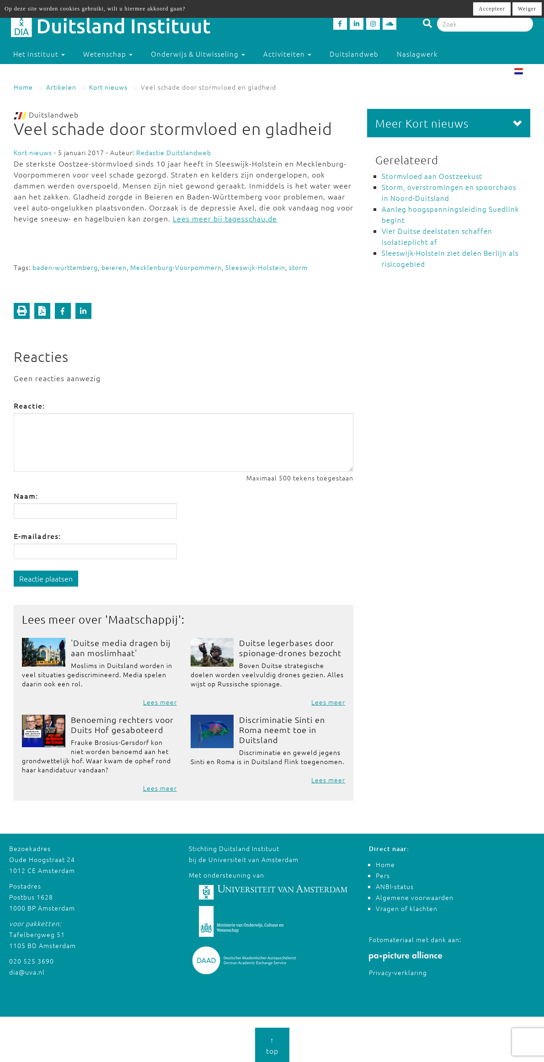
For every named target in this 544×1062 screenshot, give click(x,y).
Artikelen (61, 87)
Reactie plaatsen (46, 578)
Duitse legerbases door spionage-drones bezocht (290, 647)
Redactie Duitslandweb (173, 152)
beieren (114, 267)
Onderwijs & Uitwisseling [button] (198, 54)
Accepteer (492, 8)
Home (23, 87)
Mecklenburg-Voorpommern (176, 267)
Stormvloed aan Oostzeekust (432, 176)
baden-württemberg (65, 267)
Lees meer (160, 701)
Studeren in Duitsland (56, 72)
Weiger (527, 8)
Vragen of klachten (406, 908)
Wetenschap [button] (108, 54)
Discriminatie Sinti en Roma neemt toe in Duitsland (282, 729)
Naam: (26, 496)
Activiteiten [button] (287, 54)
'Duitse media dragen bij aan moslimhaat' (121, 647)
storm (298, 267)
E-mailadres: (37, 536)
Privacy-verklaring (398, 972)
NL (526, 72)
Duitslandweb (354, 54)
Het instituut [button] (39, 54)
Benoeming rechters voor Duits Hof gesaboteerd (122, 724)
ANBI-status (395, 886)
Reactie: (29, 405)
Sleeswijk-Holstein (255, 267)
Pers (383, 875)
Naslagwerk (417, 54)
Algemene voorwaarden (414, 897)
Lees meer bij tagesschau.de (225, 218)
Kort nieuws (108, 87)
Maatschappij (143, 619)
